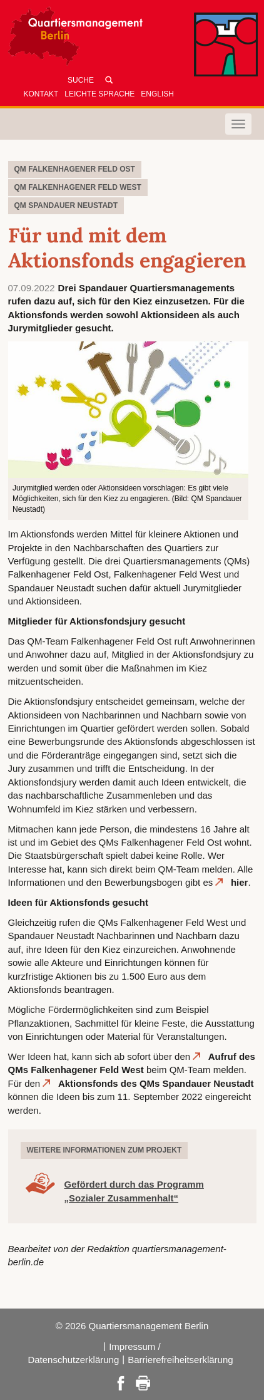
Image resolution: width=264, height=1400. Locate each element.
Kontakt (41, 94)
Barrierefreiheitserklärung (180, 1359)
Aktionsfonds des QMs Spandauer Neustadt (156, 1083)
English (157, 94)
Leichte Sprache (99, 94)
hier (239, 882)
